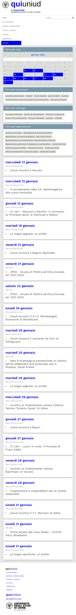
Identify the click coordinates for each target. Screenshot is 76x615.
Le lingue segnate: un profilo (26, 233)
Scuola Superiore (52, 148)
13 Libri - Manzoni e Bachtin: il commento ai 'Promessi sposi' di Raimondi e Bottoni (35, 213)
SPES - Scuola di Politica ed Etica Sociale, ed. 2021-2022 (35, 273)
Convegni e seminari (14, 114)
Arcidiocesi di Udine (14, 133)
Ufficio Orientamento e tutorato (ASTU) (22, 152)
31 (5, 82)
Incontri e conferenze (55, 114)
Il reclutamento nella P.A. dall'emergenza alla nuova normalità (34, 191)
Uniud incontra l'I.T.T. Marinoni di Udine (33, 513)
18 (15, 74)
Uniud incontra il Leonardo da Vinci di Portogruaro (32, 340)
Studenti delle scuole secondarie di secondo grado (27, 100)
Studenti (65, 96)
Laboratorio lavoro (35, 148)
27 (35, 78)
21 (45, 74)
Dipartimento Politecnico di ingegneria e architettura (28, 144)
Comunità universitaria (15, 96)
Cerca (48, 18)
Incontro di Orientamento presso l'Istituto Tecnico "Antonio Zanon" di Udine (35, 407)
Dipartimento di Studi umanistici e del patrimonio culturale (30, 140)
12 (25, 71)
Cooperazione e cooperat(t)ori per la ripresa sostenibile (36, 492)
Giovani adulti (54, 96)
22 (55, 74)
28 (45, 78)
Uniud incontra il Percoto (24, 170)
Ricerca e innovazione (11, 26)
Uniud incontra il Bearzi (23, 427)
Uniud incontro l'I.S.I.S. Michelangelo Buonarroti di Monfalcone (31, 318)
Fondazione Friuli (59, 144)
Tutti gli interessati (58, 100)
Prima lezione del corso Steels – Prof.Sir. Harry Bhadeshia (34, 534)
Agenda (5, 43)
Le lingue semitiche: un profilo (27, 554)
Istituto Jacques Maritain (16, 148)
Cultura (5, 34)
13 (35, 71)
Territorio (6, 39)
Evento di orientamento (34, 114)
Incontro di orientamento (16, 118)
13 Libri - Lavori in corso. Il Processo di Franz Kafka (33, 448)
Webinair (58, 118)
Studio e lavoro (9, 30)
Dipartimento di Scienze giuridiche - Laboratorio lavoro (28, 137)
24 (5, 78)
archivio (13, 594)
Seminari (49, 118)
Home (4, 18)
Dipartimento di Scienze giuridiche (37, 133)
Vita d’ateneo (7, 22)
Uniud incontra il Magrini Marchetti (30, 252)
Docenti (29, 96)
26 (25, 78)
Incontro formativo (36, 118)
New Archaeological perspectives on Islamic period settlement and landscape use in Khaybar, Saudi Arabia (36, 364)
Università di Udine (47, 152)
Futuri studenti (40, 96)
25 (15, 78)
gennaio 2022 (38, 54)
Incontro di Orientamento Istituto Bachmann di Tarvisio (29, 470)
